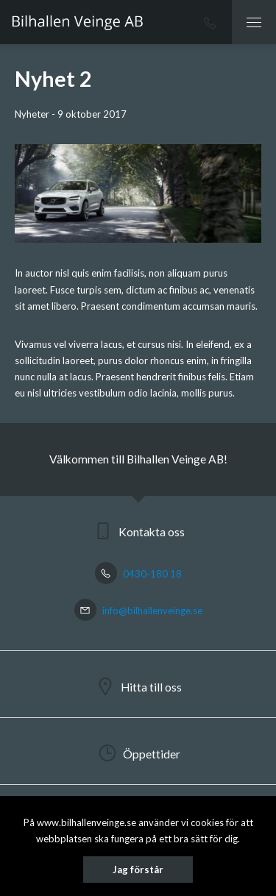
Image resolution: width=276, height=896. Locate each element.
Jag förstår (138, 869)
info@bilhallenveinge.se (138, 610)
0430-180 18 (138, 574)
